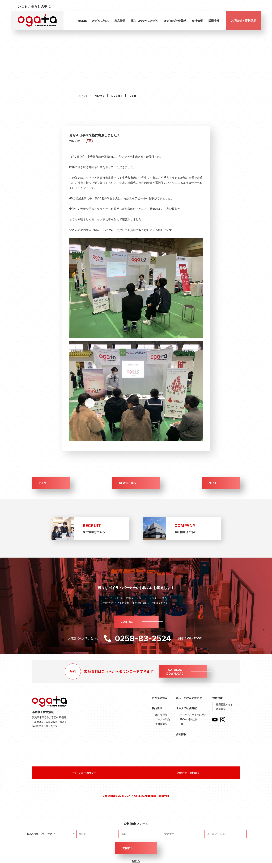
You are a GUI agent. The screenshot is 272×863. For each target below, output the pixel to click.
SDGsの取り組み (189, 719)
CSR (132, 95)
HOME (82, 20)
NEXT (212, 483)
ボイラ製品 (161, 714)
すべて (83, 95)
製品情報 (119, 20)
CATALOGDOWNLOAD (175, 671)
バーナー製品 (162, 719)
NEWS (100, 95)
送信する (127, 848)
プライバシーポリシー (84, 772)
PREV (42, 483)
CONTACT (128, 621)
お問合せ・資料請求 (243, 20)
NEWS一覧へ (127, 483)
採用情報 (213, 20)
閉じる (136, 861)
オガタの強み (100, 20)
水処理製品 (161, 724)
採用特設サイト (224, 704)
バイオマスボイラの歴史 (193, 714)
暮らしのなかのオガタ (145, 20)
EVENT (117, 95)
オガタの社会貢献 (175, 20)
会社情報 (197, 20)
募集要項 (221, 709)
